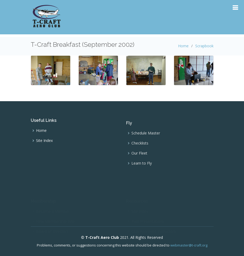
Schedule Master (145, 136)
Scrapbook (204, 45)
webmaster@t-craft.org (188, 245)
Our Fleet (139, 156)
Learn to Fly (141, 166)
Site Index (44, 142)
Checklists (139, 146)
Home (183, 45)
